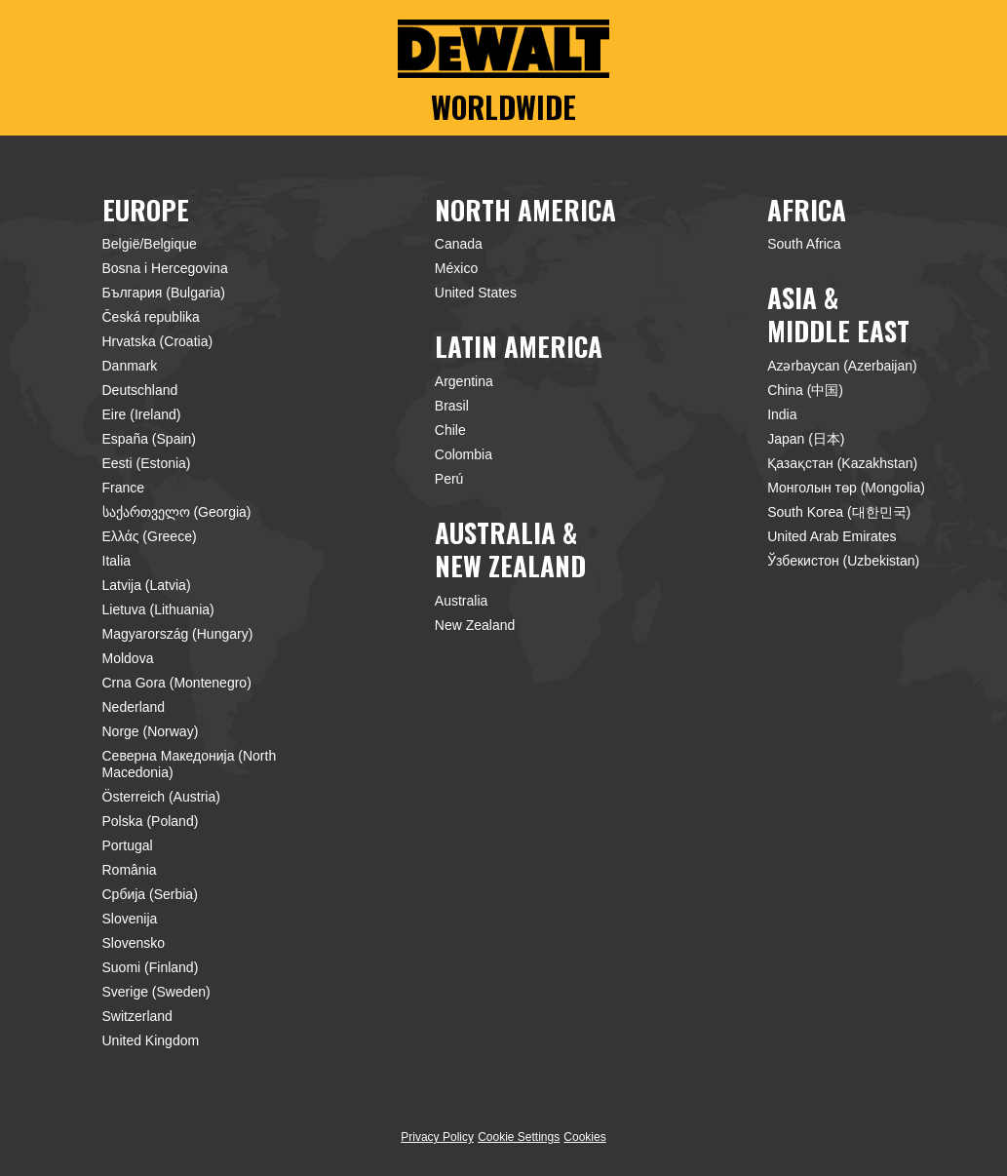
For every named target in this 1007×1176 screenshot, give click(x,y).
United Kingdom (151, 1040)
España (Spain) (149, 439)
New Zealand (475, 625)
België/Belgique (149, 244)
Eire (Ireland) (141, 414)
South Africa (804, 244)
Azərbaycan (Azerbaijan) (842, 365)
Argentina (464, 381)
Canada (459, 244)
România (129, 870)
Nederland (134, 707)
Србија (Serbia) (150, 894)
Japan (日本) (805, 439)
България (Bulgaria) (163, 292)
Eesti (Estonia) (146, 463)
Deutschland (140, 390)
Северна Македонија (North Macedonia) (189, 764)
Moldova (128, 658)
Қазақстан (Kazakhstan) (842, 463)
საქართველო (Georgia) (177, 512)
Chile (450, 430)
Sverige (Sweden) (156, 992)
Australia (461, 600)
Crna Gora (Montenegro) (177, 682)
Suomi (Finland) (150, 967)
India (781, 414)
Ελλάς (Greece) (149, 536)
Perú (449, 479)
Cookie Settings (519, 1137)
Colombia (463, 454)
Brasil (452, 405)
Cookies (584, 1137)
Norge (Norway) (150, 731)
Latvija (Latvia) (146, 585)
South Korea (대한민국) (838, 512)
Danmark (130, 365)
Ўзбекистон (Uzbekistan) (843, 560)
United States (476, 292)
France (123, 487)
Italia (117, 560)
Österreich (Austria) (161, 796)
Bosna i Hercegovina (165, 268)
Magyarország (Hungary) (177, 634)
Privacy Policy (437, 1137)
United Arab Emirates (831, 536)
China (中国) (805, 390)
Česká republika (151, 317)
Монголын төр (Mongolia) (846, 487)
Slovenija (130, 918)
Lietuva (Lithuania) (158, 609)
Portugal (127, 845)
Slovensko (134, 943)
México (456, 268)
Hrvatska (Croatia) (157, 341)
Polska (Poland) (150, 821)
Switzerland (137, 1016)
